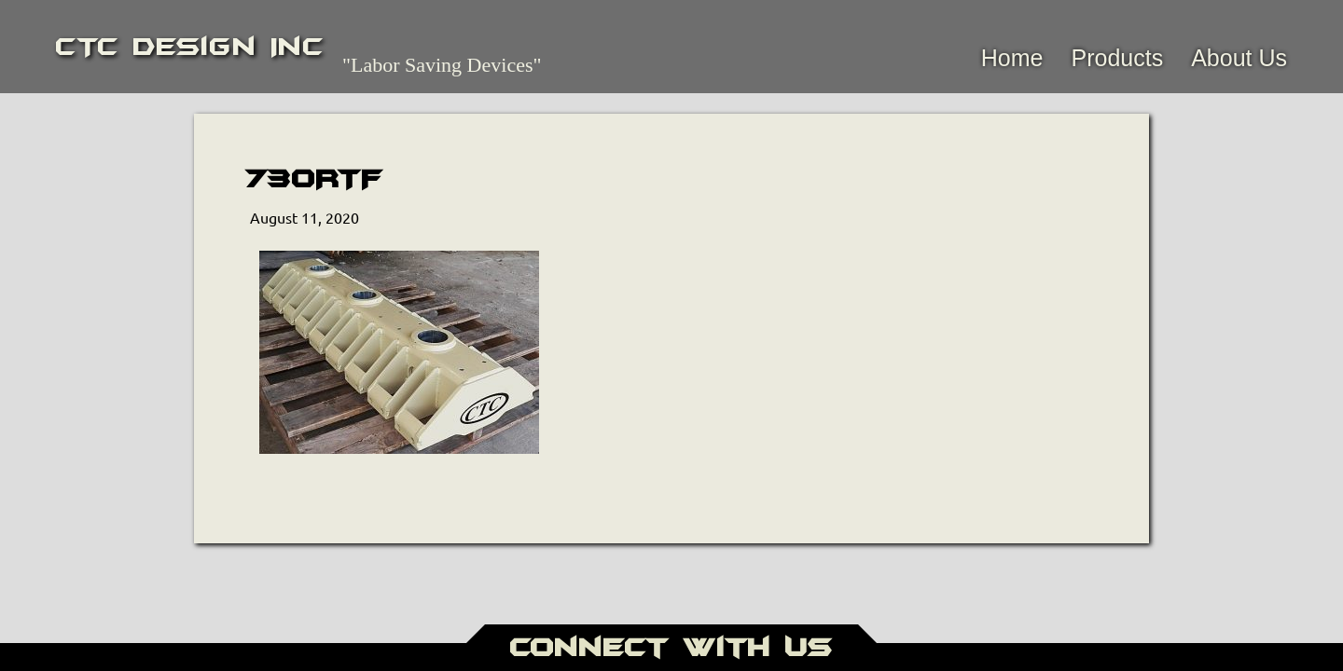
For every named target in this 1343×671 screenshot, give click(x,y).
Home (1012, 58)
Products (1117, 58)
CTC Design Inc (190, 47)
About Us (1239, 58)
